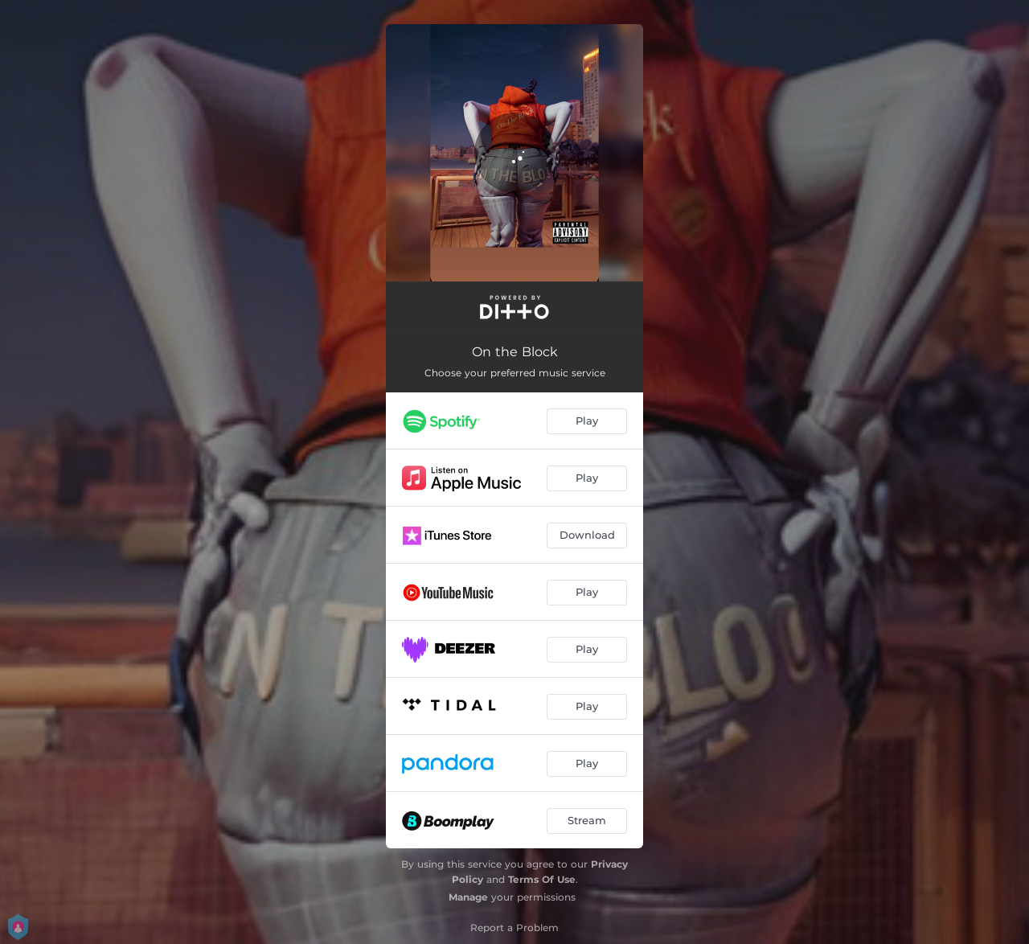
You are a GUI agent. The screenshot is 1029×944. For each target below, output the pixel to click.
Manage (468, 897)
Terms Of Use (542, 879)
